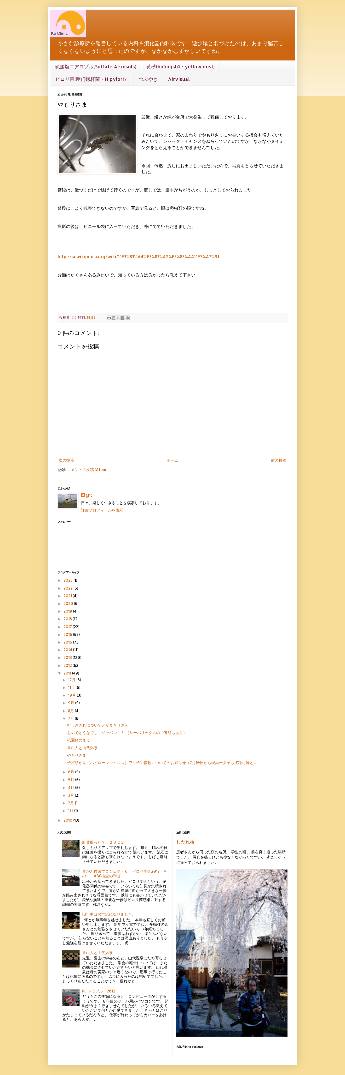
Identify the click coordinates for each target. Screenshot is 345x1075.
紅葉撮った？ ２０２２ (103, 842)
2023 (68, 580)
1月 (71, 810)
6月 (71, 771)
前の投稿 (278, 460)
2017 (68, 626)
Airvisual (179, 79)
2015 (68, 642)
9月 (71, 702)
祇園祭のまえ (78, 739)
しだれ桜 (185, 842)
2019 (68, 611)
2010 (68, 820)
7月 (71, 718)
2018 (68, 618)
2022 (68, 588)
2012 (68, 665)
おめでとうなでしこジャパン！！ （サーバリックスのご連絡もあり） (127, 732)
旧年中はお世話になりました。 (109, 914)
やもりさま (76, 755)
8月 (71, 710)
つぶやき (148, 79)
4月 (71, 787)
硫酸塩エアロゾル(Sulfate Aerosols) (95, 66)
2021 (68, 595)
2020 (68, 603)
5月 (71, 779)
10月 (72, 695)
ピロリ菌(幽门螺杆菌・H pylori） (92, 79)
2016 (68, 634)
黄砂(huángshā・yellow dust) (180, 66)
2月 (71, 802)
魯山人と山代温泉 (82, 747)
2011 (67, 672)
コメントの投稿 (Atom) (87, 469)
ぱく (89, 495)
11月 (72, 687)
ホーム (172, 460)
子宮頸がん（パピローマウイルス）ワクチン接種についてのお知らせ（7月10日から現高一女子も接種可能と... (161, 762)
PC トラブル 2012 (98, 990)
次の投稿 (66, 460)
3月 (71, 795)
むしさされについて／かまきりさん (97, 725)
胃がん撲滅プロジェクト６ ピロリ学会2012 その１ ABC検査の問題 (124, 873)
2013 (68, 657)
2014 (68, 649)
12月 (72, 679)
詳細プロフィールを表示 (102, 510)
